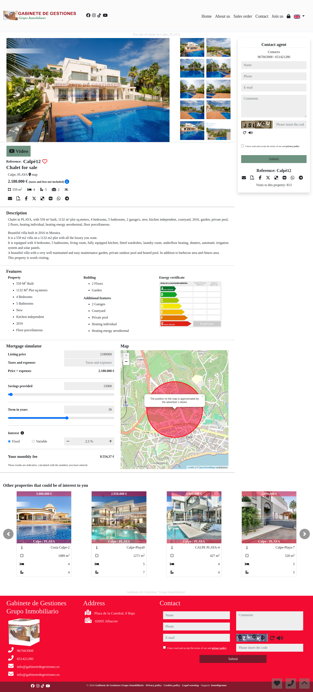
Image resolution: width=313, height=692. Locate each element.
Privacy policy (154, 685)
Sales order (242, 16)
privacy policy (292, 146)
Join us (277, 16)
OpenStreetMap (207, 467)
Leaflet (191, 467)
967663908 (265, 57)
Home (206, 16)
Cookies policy (172, 685)
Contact (262, 16)
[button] (8, 534)
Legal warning (191, 685)
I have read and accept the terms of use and (272, 146)
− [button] (126, 362)
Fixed (16, 441)
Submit (274, 159)
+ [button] (126, 356)
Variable (41, 441)
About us (222, 16)
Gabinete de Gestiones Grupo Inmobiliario (119, 685)
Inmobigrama (219, 685)
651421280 (282, 57)
